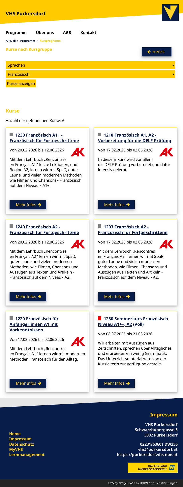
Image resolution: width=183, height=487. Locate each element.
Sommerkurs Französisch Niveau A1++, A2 (133, 321)
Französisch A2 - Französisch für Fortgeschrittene (44, 229)
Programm (16, 32)
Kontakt (88, 32)
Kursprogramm (50, 41)
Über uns (45, 32)
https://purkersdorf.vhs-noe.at (147, 454)
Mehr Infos (26, 204)
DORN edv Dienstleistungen (158, 483)
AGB (67, 32)
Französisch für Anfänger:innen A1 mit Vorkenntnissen (34, 324)
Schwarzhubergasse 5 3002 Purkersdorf (156, 432)
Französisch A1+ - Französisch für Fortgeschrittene (44, 137)
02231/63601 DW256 (159, 444)
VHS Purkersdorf (25, 13)
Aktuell (11, 41)
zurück (158, 51)
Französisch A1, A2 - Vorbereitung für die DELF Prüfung (134, 137)
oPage (123, 483)
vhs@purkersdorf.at (158, 449)
